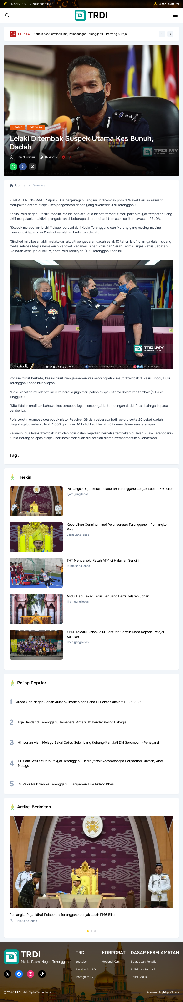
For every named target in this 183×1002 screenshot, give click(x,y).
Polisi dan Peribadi (143, 969)
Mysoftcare (171, 992)
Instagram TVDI (86, 977)
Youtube (81, 962)
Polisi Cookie (139, 977)
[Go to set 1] (88, 931)
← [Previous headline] (162, 34)
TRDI (18, 992)
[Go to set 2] (91, 931)
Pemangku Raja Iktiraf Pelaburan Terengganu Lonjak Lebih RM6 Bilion (80, 34)
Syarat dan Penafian (144, 962)
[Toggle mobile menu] (175, 15)
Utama (17, 127)
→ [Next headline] (170, 34)
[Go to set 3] (95, 931)
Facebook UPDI (86, 969)
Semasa (36, 127)
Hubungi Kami (111, 962)
